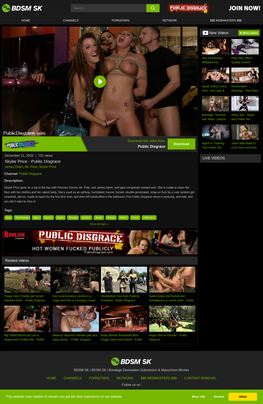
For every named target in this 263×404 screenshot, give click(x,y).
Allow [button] (243, 396)
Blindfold (86, 217)
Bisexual (73, 217)
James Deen (14, 167)
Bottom (123, 217)
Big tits (60, 217)
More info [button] (198, 396)
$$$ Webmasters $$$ (159, 378)
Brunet (135, 217)
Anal (8, 217)
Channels (73, 378)
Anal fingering (22, 217)
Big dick (48, 217)
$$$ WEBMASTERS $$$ (226, 20)
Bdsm (36, 217)
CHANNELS (71, 20)
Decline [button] (219, 396)
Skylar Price (47, 167)
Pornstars (99, 378)
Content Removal (200, 378)
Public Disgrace (30, 173)
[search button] (153, 8)
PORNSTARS (120, 20)
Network (169, 20)
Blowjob (111, 217)
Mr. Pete (31, 167)
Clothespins (149, 217)
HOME (25, 20)
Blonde (99, 217)
